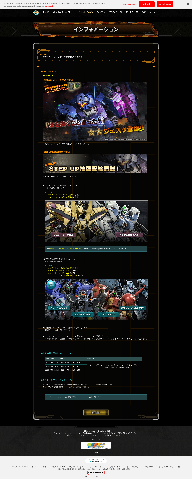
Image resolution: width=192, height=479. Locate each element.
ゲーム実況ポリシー (134, 467)
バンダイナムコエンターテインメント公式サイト (30, 467)
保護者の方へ (150, 467)
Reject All (146, 3)
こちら (73, 144)
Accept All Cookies (164, 3)
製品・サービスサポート (77, 467)
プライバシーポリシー (98, 467)
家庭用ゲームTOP (58, 467)
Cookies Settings (129, 3)
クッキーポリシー (116, 467)
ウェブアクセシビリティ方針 (169, 467)
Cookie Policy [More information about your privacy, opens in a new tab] (49, 5)
